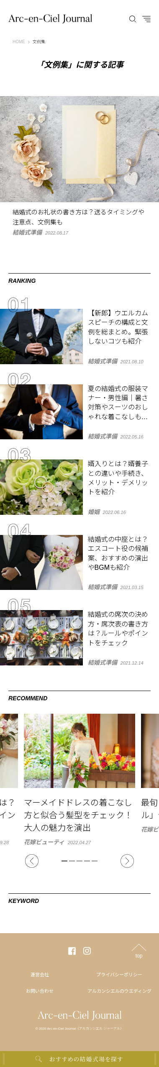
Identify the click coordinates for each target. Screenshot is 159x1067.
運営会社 (40, 974)
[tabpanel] (79, 779)
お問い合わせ (40, 991)
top (139, 955)
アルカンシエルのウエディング (119, 991)
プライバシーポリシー (119, 974)
